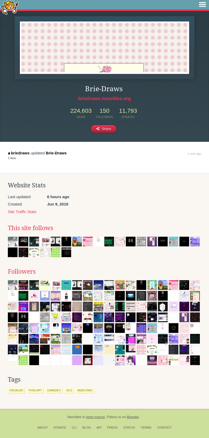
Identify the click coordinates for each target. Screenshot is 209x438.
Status (129, 427)
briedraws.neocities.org (104, 98)
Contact (164, 427)
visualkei (16, 390)
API (99, 427)
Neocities (74, 417)
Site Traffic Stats (22, 211)
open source (95, 417)
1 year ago (194, 153)
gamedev (54, 390)
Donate (60, 427)
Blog (86, 427)
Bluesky (133, 417)
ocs (69, 390)
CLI (74, 427)
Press (112, 427)
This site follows (30, 228)
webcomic (85, 390)
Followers (22, 271)
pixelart (35, 390)
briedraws (18, 153)
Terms (146, 427)
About (42, 427)
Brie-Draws (56, 153)
